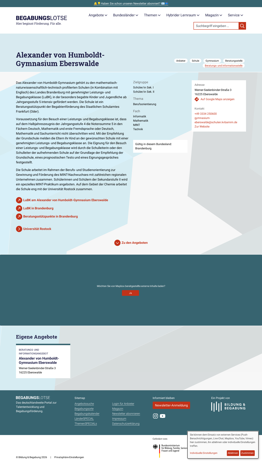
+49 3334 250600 (206, 113)
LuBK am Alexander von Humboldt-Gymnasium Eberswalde (65, 200)
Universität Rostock (37, 229)
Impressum (119, 418)
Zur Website (202, 126)
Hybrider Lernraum (183, 15)
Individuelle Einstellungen (203, 453)
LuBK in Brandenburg (38, 208)
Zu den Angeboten (135, 242)
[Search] (216, 26)
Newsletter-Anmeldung (171, 405)
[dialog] (222, 444)
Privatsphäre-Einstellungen (69, 457)
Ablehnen (233, 453)
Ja (130, 293)
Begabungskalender (87, 413)
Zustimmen (247, 453)
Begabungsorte (84, 408)
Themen (152, 15)
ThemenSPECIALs (86, 423)
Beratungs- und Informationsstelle (223, 65)
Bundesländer (125, 15)
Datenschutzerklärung (126, 423)
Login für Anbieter (123, 403)
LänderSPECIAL (84, 418)
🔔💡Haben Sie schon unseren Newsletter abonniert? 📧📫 (131, 3)
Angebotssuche (84, 403)
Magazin (213, 15)
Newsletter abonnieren (126, 413)
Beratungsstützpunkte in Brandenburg (50, 216)
